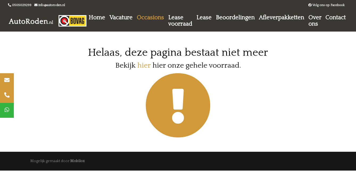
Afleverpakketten (281, 17)
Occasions (150, 17)
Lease (204, 17)
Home (97, 17)
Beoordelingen (235, 17)
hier (144, 65)
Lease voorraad (180, 20)
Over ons (314, 20)
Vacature (121, 17)
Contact (335, 17)
